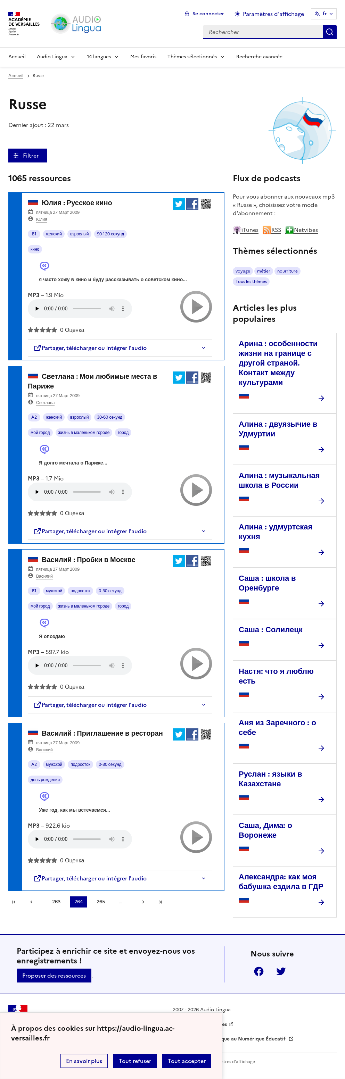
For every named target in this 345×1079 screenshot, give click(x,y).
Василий (44, 576)
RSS (272, 230)
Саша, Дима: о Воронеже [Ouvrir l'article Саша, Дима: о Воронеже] (265, 830)
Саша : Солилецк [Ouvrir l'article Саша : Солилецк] (271, 629)
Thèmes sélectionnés (192, 56)
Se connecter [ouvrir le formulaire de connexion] (208, 13)
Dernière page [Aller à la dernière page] (160, 901)
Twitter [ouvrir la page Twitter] (281, 971)
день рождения (45, 780)
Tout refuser (135, 1061)
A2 (34, 417)
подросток (80, 591)
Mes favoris (143, 56)
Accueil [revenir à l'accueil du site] (15, 76)
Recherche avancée (259, 56)
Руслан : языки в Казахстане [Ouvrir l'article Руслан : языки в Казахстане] (270, 778)
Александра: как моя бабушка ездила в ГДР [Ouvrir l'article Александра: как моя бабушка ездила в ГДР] (281, 881)
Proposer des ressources (54, 975)
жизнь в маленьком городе (84, 432)
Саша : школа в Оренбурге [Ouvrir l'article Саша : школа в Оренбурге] (267, 583)
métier (263, 271)
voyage (243, 271)
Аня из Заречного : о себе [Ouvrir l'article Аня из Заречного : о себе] (277, 727)
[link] (33, 901)
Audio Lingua (52, 56)
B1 (34, 234)
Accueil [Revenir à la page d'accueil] (17, 56)
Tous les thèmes (251, 281)
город (123, 432)
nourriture (287, 271)
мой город (40, 432)
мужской (54, 591)
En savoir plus (84, 1061)
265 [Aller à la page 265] (101, 901)
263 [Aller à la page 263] (56, 901)
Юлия (41, 219)
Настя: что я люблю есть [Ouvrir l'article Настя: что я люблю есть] (276, 676)
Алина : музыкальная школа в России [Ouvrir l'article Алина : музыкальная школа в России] (279, 480)
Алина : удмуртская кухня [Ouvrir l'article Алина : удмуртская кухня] (275, 531)
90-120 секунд (110, 234)
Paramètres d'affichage (231, 1062)
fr (325, 13)
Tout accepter (187, 1061)
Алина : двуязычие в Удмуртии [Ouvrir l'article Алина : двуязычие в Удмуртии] (278, 429)
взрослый (79, 234)
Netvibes (301, 230)
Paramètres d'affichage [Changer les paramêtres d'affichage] (273, 14)
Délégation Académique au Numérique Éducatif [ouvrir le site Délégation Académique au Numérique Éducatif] (230, 1039)
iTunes (245, 230)
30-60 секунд (109, 417)
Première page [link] (13, 901)
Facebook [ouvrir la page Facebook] (258, 971)
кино (35, 249)
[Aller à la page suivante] (140, 901)
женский (54, 234)
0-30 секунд (110, 591)
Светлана (45, 403)
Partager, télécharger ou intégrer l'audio (90, 348)
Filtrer (31, 155)
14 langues (99, 56)
